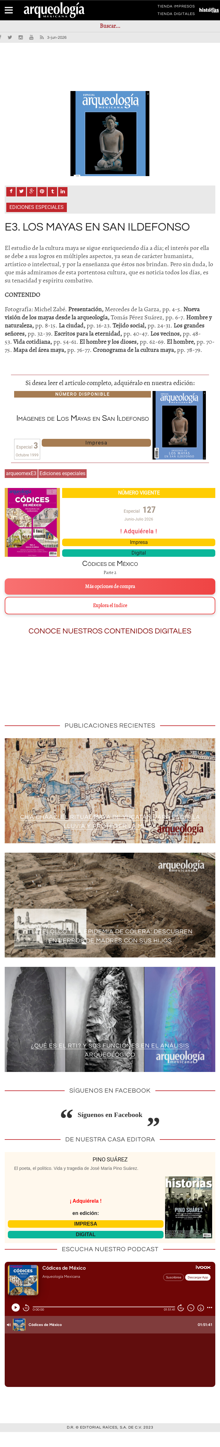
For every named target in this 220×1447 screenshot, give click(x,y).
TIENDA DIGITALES (176, 15)
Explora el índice (110, 620)
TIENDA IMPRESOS (176, 7)
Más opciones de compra (110, 601)
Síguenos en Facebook (110, 1130)
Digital (138, 568)
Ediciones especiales (36, 223)
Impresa (96, 458)
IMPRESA (85, 1238)
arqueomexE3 (21, 489)
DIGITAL (86, 1249)
